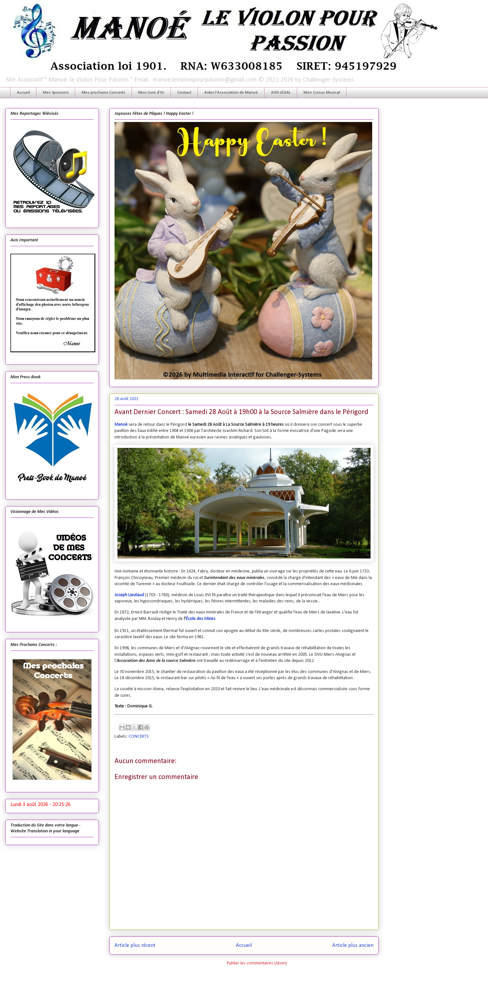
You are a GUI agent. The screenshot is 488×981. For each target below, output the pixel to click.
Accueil (23, 92)
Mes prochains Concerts (103, 92)
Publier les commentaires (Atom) (257, 963)
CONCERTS (139, 736)
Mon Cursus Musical (322, 92)
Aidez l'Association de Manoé (231, 92)
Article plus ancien (352, 945)
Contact (184, 92)
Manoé (121, 424)
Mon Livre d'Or (151, 92)
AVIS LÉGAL (281, 92)
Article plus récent (135, 945)
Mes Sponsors (56, 92)
